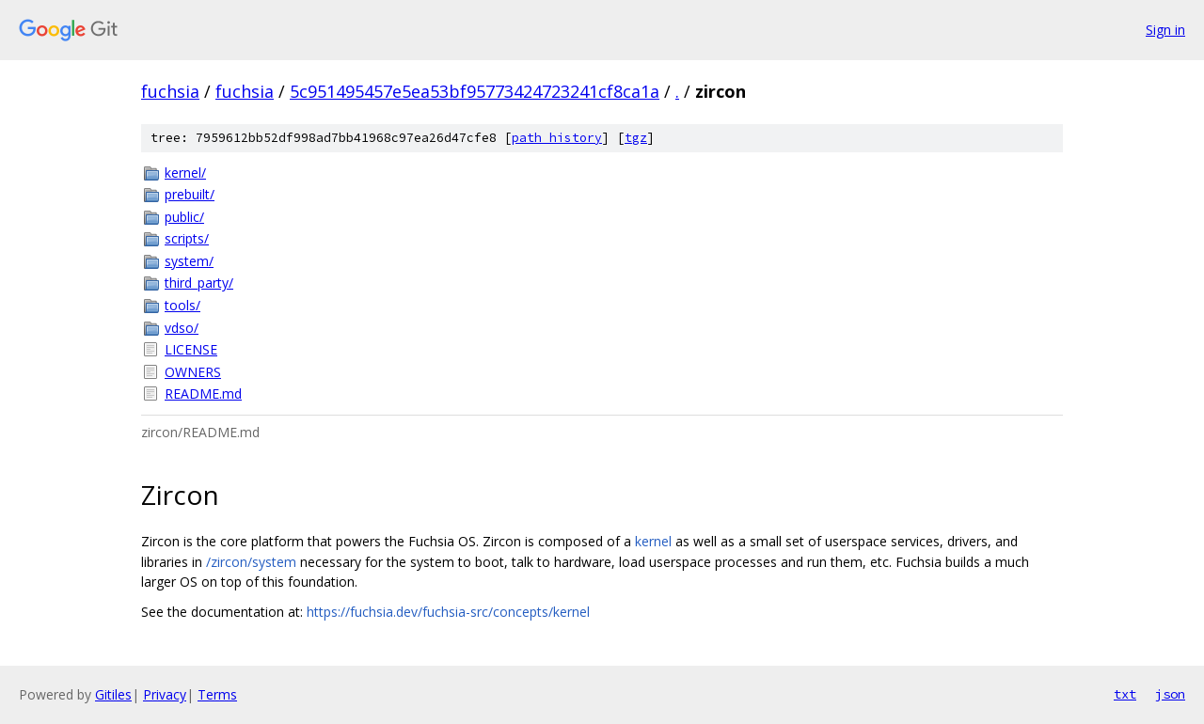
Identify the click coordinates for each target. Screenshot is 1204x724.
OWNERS (193, 372)
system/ (189, 261)
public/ (184, 217)
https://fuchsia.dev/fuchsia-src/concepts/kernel (448, 612)
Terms (217, 694)
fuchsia (170, 91)
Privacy (164, 694)
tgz (636, 138)
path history (557, 138)
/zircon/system (251, 562)
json (1170, 693)
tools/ (182, 305)
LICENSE (191, 349)
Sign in (1165, 30)
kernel (653, 541)
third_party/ (199, 282)
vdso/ (181, 328)
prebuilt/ (189, 194)
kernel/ (185, 172)
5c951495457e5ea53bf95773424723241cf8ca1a (474, 91)
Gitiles (113, 694)
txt (1125, 693)
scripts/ (187, 238)
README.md (203, 393)
